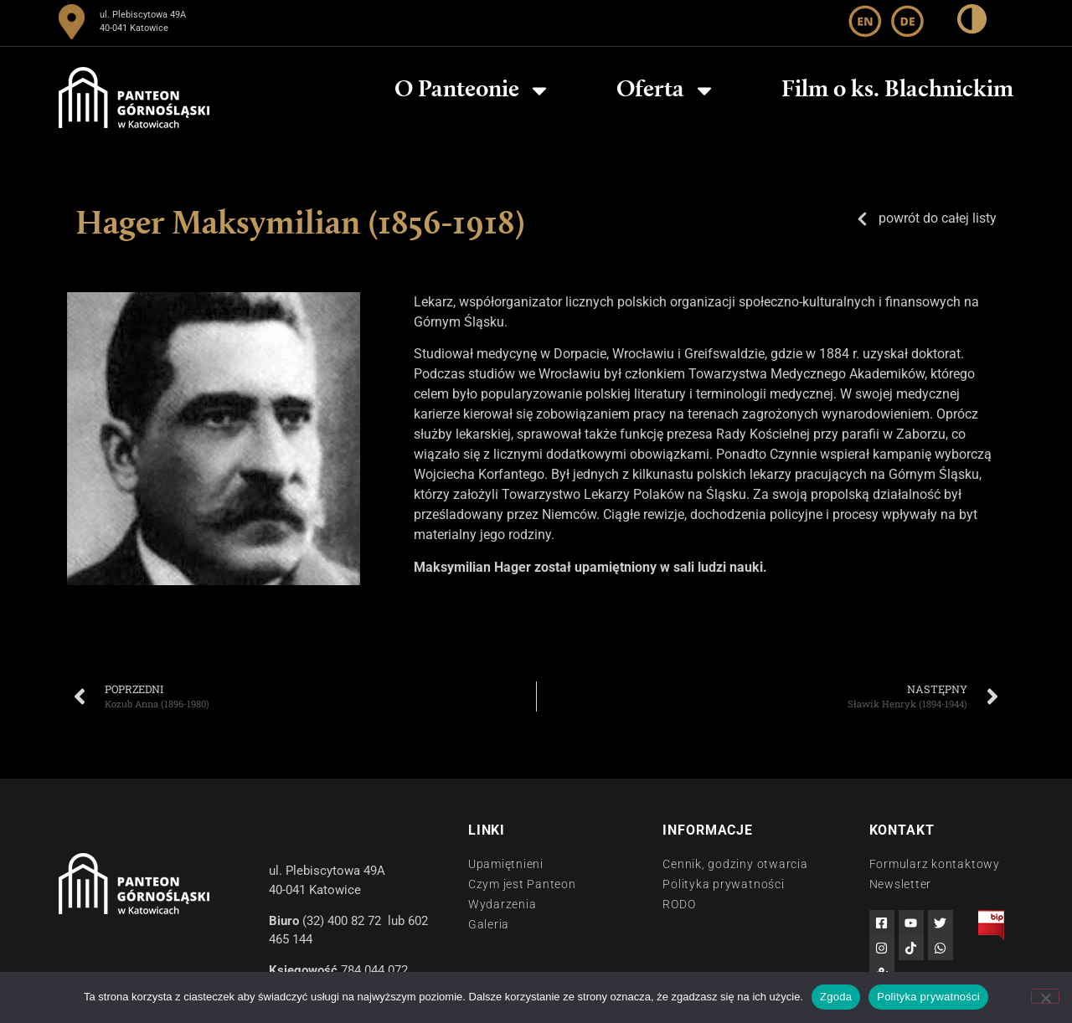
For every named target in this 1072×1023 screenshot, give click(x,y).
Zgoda (836, 996)
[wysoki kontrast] (972, 22)
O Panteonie (472, 90)
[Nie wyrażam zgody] (1045, 996)
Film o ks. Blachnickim (897, 90)
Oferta (666, 90)
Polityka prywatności (928, 996)
